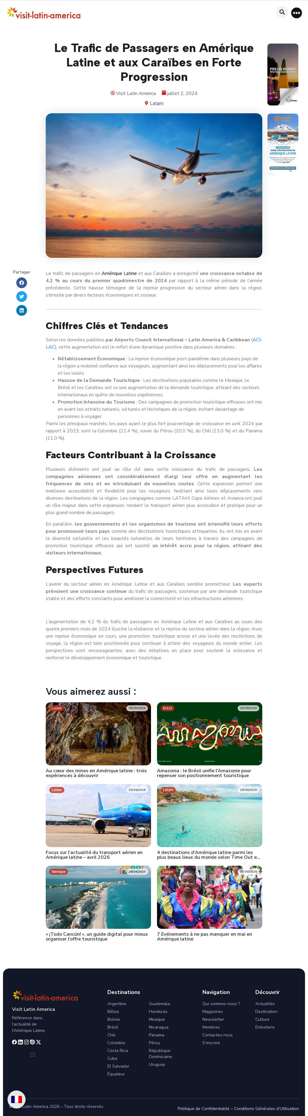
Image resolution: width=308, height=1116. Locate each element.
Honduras (158, 1011)
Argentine (116, 1004)
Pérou (154, 1043)
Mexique (157, 1019)
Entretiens (265, 1027)
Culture (262, 1019)
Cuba (112, 1058)
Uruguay (157, 1064)
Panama (156, 1035)
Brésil (112, 1027)
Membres (211, 1027)
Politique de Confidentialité (203, 1108)
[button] (296, 13)
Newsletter (213, 1019)
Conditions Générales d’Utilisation (266, 1108)
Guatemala (159, 1004)
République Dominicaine (160, 1054)
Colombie (116, 1043)
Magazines (212, 1011)
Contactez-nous (217, 1035)
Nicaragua (158, 1027)
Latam (157, 103)
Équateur (116, 1074)
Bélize (113, 1011)
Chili (111, 1035)
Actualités (265, 1004)
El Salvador (118, 1066)
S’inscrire (211, 1043)
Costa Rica (117, 1050)
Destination (266, 1011)
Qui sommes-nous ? (221, 1004)
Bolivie (113, 1019)
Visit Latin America (33, 1009)
